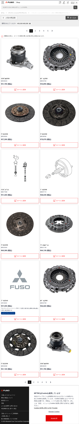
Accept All (54, 418)
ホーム (2, 12)
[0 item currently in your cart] (68, 2)
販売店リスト (5, 400)
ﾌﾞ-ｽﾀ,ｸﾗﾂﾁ (43, 190)
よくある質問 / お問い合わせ (9, 406)
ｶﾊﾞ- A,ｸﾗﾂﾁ (43, 78)
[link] (74, 2)
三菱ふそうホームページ (8, 395)
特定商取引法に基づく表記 (8, 408)
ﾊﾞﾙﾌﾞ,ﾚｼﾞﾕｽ (5, 190)
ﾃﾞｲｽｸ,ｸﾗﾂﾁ (4, 134)
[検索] (37, 7)
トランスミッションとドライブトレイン (17, 12)
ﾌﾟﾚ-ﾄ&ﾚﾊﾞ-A (44, 245)
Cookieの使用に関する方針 (43, 408)
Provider (54, 408)
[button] (24, 23)
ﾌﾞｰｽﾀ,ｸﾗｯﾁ (4, 300)
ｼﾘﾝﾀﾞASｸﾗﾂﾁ (5, 78)
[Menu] (2, 2)
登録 (2, 403)
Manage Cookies (54, 411)
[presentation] (75, 7)
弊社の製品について (7, 398)
